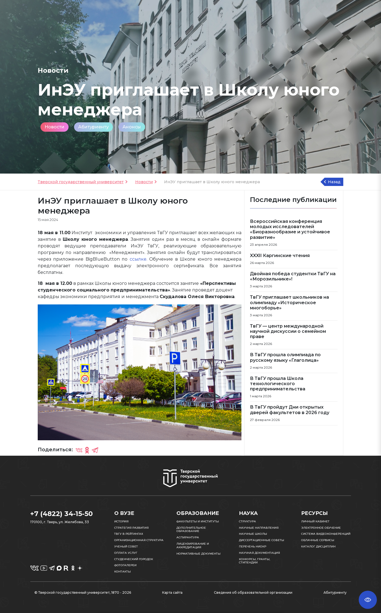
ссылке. (138, 259)
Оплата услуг (125, 553)
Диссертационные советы (261, 540)
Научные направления (259, 528)
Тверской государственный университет (81, 181)
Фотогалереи (125, 565)
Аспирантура (187, 537)
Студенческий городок (133, 559)
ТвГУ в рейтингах (128, 534)
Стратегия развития (131, 528)
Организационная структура (139, 540)
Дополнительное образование (191, 529)
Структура (247, 521)
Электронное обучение (321, 528)
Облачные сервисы (317, 540)
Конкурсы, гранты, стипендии (254, 561)
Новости (54, 126)
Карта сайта (172, 592)
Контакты (122, 571)
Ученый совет (126, 546)
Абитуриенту (93, 126)
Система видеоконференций (325, 534)
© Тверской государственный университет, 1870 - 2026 (82, 592)
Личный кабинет (315, 521)
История (121, 521)
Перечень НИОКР (252, 546)
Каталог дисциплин (318, 546)
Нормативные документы (198, 553)
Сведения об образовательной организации (253, 592)
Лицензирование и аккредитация (192, 545)
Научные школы (253, 534)
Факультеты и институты (197, 521)
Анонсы (132, 126)
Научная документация (259, 553)
